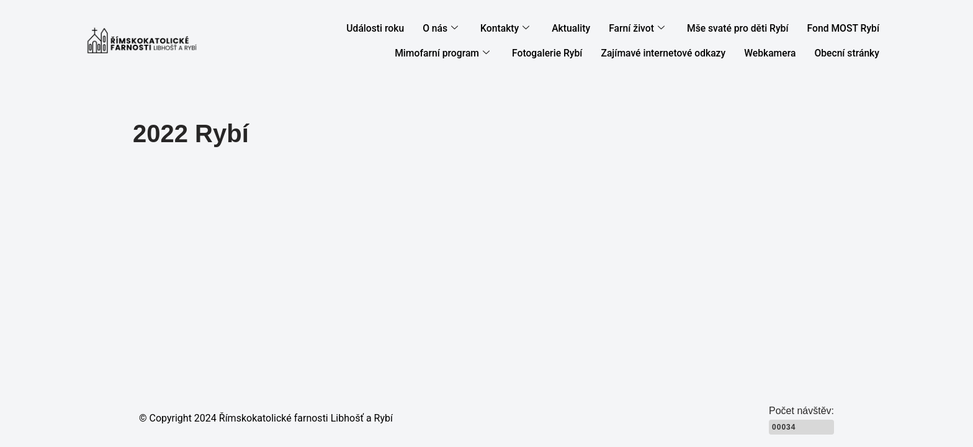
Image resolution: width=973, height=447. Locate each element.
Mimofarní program (457, 54)
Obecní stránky (848, 53)
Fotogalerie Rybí (559, 53)
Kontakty (516, 29)
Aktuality (581, 28)
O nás (454, 29)
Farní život (646, 29)
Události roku (390, 28)
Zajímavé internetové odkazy (670, 53)
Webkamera (774, 53)
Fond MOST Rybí (844, 28)
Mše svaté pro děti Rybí (742, 28)
